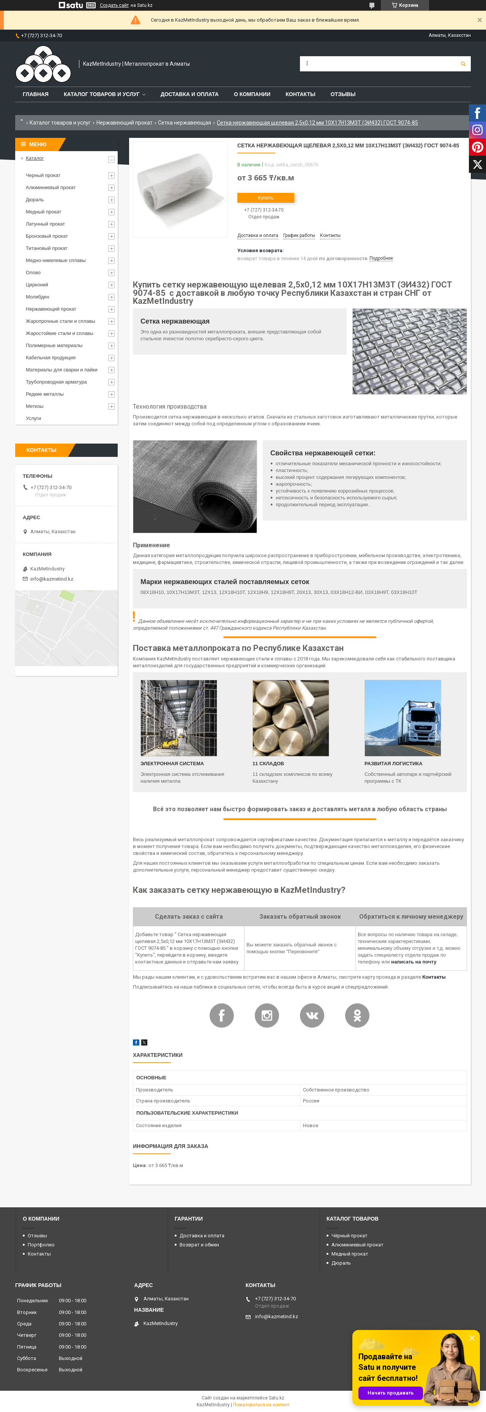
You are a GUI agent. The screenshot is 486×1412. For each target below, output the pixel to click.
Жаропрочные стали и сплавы (60, 321)
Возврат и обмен (199, 1245)
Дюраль (35, 199)
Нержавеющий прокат (124, 123)
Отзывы (343, 94)
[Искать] (463, 63)
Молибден (37, 297)
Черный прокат (43, 175)
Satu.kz (276, 1398)
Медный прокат (43, 212)
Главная (36, 94)
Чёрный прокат (349, 1235)
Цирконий (37, 284)
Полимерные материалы (54, 345)
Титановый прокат (47, 248)
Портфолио (41, 1245)
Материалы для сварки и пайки (62, 370)
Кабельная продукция (51, 357)
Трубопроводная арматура (56, 382)
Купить (265, 198)
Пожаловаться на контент (261, 1404)
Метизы (34, 406)
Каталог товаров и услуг (102, 94)
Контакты (300, 94)
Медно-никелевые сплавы (56, 260)
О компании (252, 94)
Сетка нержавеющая (184, 123)
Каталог (35, 158)
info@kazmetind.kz (51, 579)
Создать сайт (114, 5)
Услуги (33, 418)
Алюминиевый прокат (51, 187)
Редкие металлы (45, 394)
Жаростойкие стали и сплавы (59, 333)
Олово (33, 272)
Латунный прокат (45, 224)
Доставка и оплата (190, 94)
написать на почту (413, 962)
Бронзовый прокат (47, 236)
